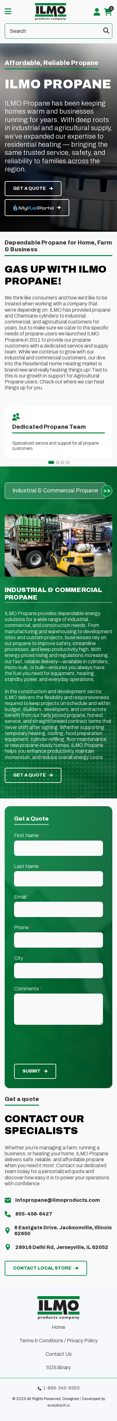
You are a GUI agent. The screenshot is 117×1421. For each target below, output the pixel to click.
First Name (28, 835)
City (20, 958)
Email (21, 897)
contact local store (42, 1268)
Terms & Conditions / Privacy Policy (58, 1340)
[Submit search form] (106, 31)
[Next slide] (106, 490)
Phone (23, 927)
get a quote (29, 188)
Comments (28, 988)
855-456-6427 (33, 1213)
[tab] (51, 462)
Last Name (28, 866)
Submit (31, 1071)
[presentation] (58, 1044)
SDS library (58, 1367)
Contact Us (59, 1354)
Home (58, 1327)
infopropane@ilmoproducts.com (57, 1200)
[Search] (58, 31)
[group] (55, 490)
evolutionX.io (58, 1405)
